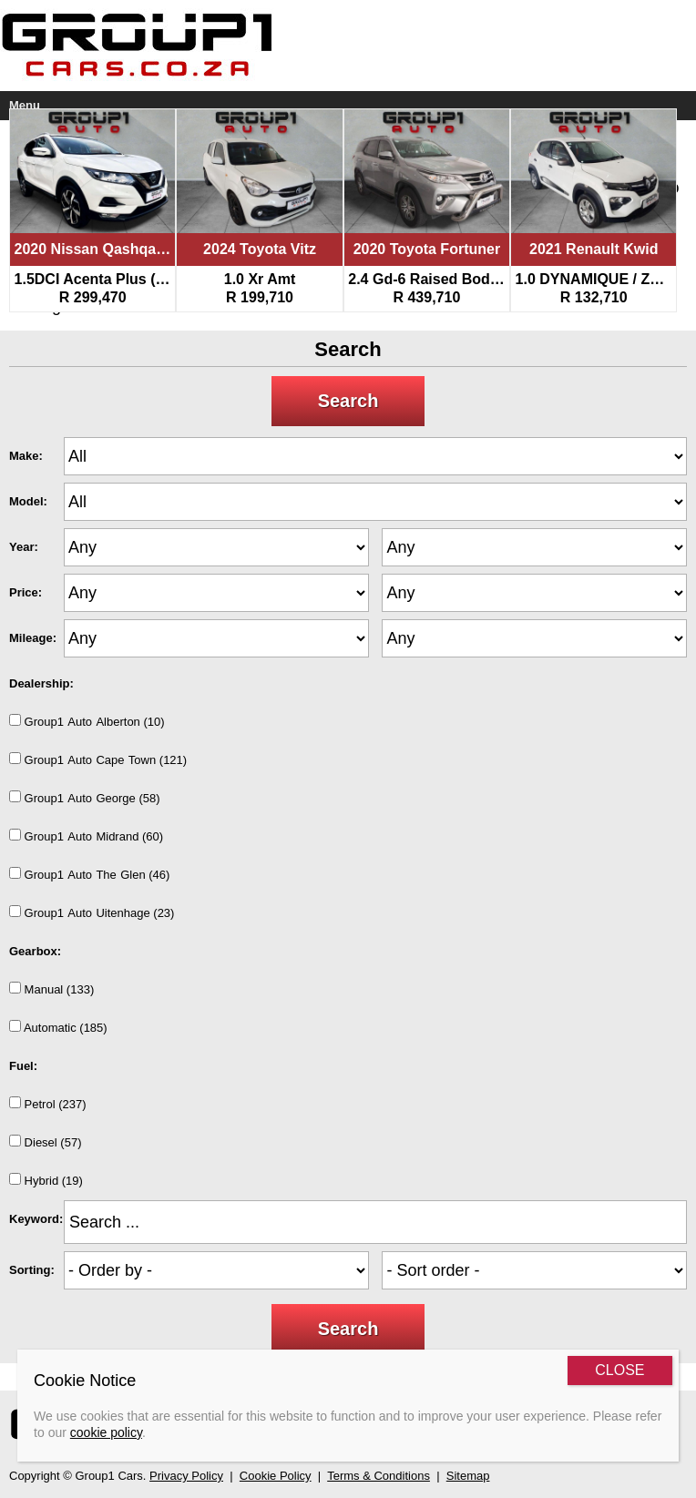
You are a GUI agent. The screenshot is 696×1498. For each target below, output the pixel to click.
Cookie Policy (276, 1476)
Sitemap (468, 1476)
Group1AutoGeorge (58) (84, 797)
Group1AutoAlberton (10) (87, 721)
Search (348, 401)
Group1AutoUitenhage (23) (91, 912)
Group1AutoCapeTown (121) (98, 759)
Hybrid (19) (46, 1180)
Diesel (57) (45, 1142)
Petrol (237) (48, 1103)
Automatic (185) (58, 1027)
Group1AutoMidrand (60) (86, 836)
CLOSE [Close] (619, 1370)
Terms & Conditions (378, 1476)
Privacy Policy (186, 1476)
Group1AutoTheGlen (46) (89, 874)
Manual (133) (51, 989)
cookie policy (106, 1432)
